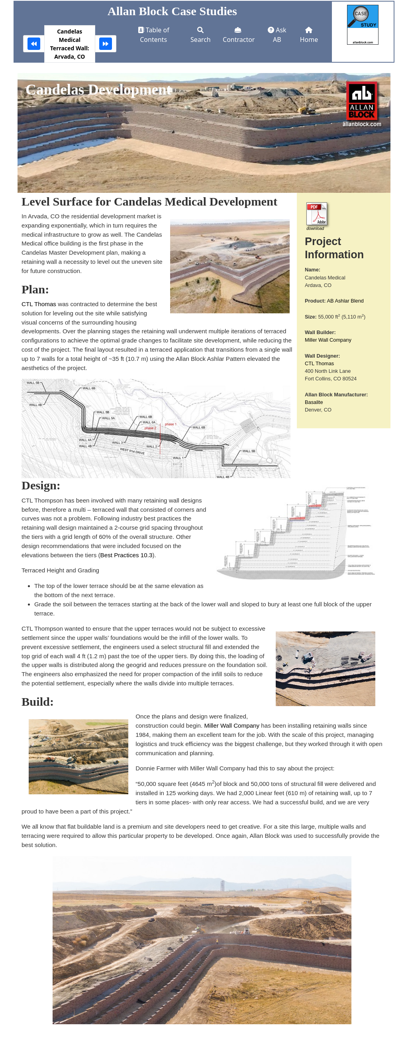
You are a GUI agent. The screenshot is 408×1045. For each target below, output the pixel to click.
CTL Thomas (319, 363)
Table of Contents (153, 35)
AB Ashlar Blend (345, 301)
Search (200, 35)
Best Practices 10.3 (126, 555)
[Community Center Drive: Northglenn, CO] (105, 44)
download (315, 228)
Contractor (239, 35)
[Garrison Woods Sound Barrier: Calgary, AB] (33, 44)
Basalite (314, 402)
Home (309, 35)
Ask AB (277, 35)
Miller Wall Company (328, 340)
